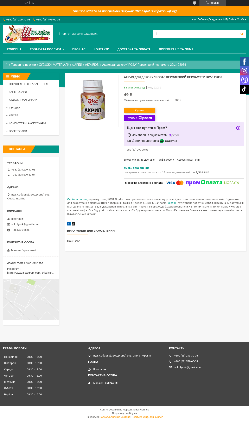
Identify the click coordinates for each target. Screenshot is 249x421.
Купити (139, 110)
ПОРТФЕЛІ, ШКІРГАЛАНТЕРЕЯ (28, 84)
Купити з (139, 118)
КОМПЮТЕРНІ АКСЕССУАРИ (27, 123)
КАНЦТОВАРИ (18, 91)
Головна (14, 49)
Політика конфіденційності (147, 417)
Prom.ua (144, 409)
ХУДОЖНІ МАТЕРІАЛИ (54, 64)
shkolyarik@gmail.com (25, 224)
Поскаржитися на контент (115, 417)
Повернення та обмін (176, 49)
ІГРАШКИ (14, 107)
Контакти (101, 49)
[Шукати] (242, 34)
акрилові (81, 199)
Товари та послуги (45, 49)
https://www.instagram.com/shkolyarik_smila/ (34, 272)
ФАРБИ (77, 64)
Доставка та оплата (134, 49)
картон (172, 202)
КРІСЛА (13, 115)
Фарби (71, 199)
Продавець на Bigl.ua (124, 413)
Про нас (78, 49)
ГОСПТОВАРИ (18, 131)
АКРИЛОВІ (92, 64)
